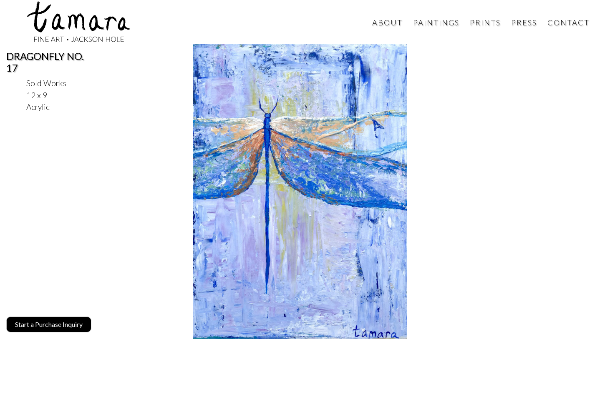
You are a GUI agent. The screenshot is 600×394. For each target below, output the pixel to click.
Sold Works (46, 83)
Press (524, 22)
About (387, 22)
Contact (568, 22)
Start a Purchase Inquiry (49, 324)
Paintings (436, 22)
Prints (485, 22)
